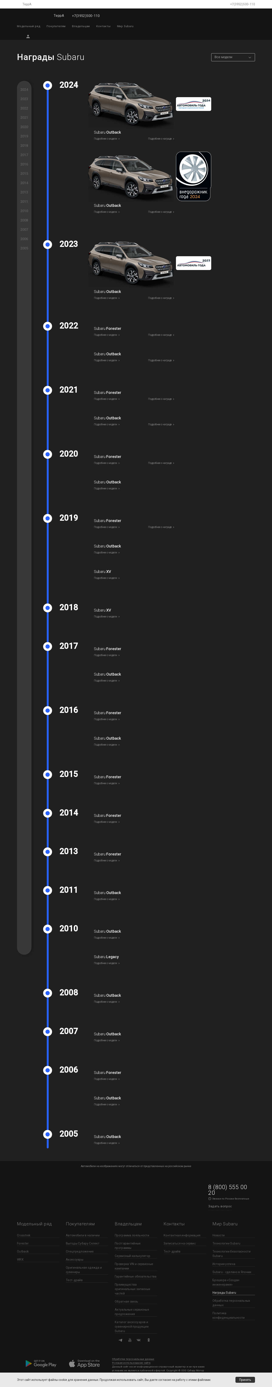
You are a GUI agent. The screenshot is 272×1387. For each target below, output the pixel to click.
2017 (24, 155)
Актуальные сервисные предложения (132, 1312)
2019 (24, 136)
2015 (24, 174)
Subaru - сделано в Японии (231, 1272)
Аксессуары (74, 1259)
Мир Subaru (125, 26)
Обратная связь (126, 1301)
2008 (24, 220)
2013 (24, 192)
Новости (218, 1235)
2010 (24, 211)
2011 (24, 202)
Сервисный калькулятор (132, 1256)
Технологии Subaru (226, 1243)
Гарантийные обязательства (136, 1276)
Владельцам (81, 26)
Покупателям (56, 26)
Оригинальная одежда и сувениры (84, 1270)
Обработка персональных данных (231, 1303)
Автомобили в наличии (83, 1235)
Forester (23, 1243)
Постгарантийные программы (128, 1246)
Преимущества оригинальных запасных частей (132, 1289)
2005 (24, 248)
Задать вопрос (220, 1206)
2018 (24, 146)
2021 (24, 118)
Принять (245, 1379)
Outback (23, 1251)
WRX (20, 1259)
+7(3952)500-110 (242, 4)
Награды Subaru (224, 1292)
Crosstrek (24, 1235)
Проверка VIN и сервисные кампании (134, 1266)
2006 (24, 239)
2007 (24, 230)
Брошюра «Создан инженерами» (225, 1282)
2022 (24, 108)
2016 (24, 164)
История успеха (223, 1264)
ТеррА (27, 4)
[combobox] (233, 57)
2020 (24, 127)
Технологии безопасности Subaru (231, 1254)
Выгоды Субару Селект (82, 1243)
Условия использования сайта (131, 1363)
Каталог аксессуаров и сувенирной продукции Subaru (132, 1326)
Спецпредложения (80, 1251)
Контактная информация (182, 1235)
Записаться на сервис (180, 1243)
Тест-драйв (74, 1280)
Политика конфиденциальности (228, 1315)
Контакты (103, 26)
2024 (24, 90)
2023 (24, 99)
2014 (24, 183)
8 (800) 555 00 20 (227, 1190)
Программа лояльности (132, 1235)
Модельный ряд (28, 26)
